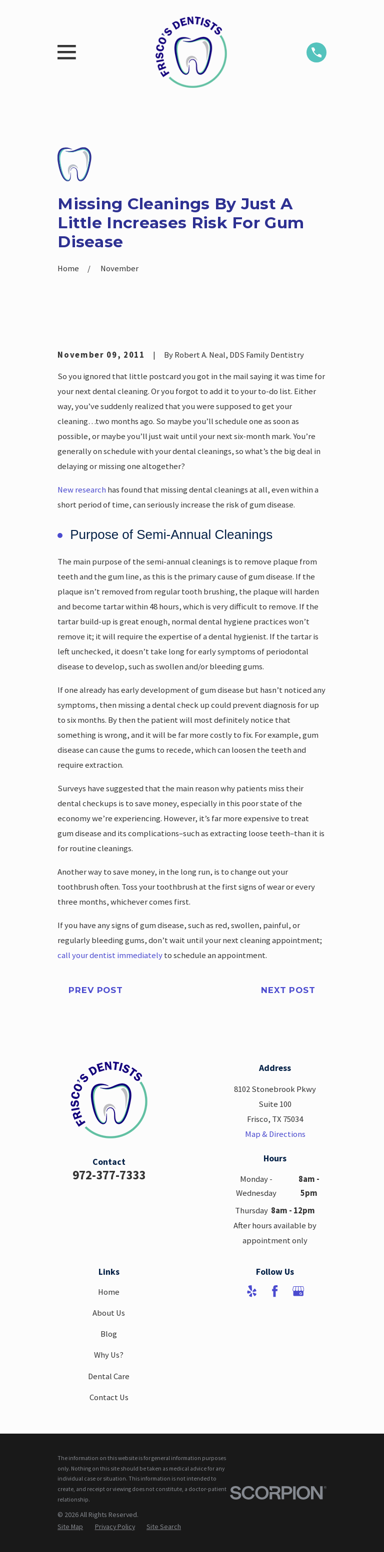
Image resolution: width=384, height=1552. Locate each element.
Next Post (288, 990)
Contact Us (109, 1397)
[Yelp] (252, 1291)
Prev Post (95, 990)
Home (109, 1292)
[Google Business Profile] (298, 1291)
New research (82, 490)
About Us (108, 1313)
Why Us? (109, 1355)
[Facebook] (274, 1291)
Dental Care (109, 1376)
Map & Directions (275, 1134)
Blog (108, 1334)
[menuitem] (70, 1527)
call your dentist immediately (110, 955)
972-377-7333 (109, 1175)
